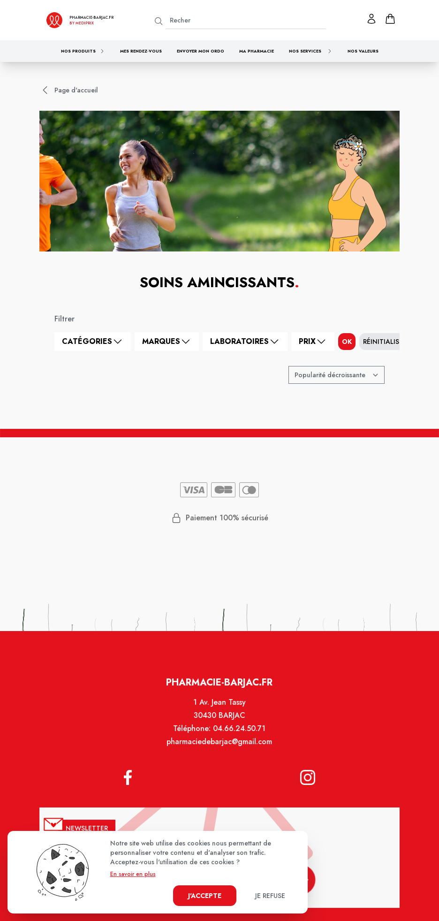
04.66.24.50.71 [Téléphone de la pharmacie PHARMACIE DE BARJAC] (238, 736)
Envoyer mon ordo (200, 51)
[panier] (390, 18)
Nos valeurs (363, 51)
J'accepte (204, 895)
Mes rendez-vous (141, 51)
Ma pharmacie (256, 51)
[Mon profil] (371, 18)
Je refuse (270, 895)
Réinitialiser (385, 341)
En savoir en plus (133, 874)
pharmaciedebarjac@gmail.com (219, 749)
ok (347, 341)
